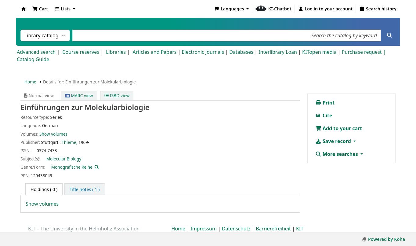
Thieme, (69, 142)
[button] (40, 9)
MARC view (79, 95)
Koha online (23, 9)
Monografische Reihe (71, 167)
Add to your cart (338, 128)
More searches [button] (337, 154)
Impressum (203, 228)
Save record (333, 141)
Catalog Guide (33, 59)
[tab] (84, 189)
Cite (323, 115)
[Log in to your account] (325, 9)
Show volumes (53, 134)
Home (30, 82)
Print (325, 102)
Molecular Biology (63, 159)
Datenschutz (236, 228)
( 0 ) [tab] (44, 189)
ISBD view (116, 95)
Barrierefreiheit (273, 228)
